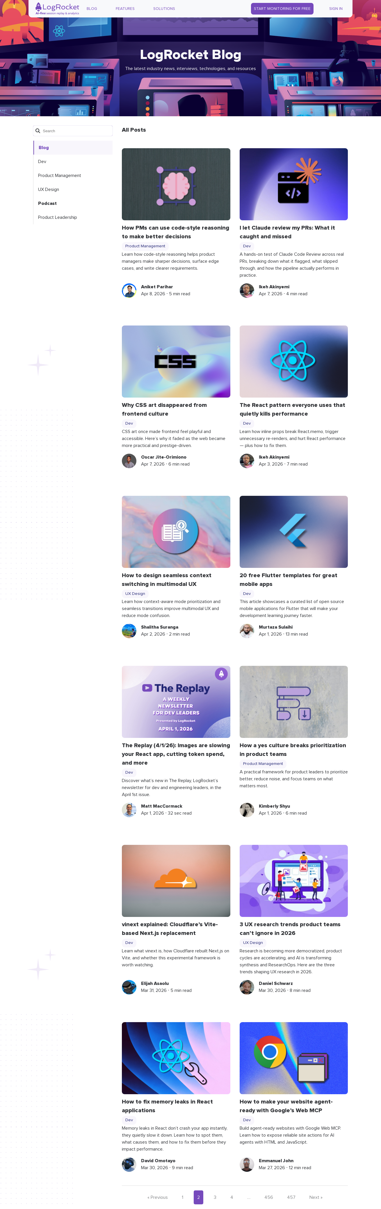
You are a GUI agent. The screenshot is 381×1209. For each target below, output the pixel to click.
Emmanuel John (276, 1161)
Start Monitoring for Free (282, 9)
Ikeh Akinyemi (274, 287)
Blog (92, 9)
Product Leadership (57, 217)
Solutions (164, 9)
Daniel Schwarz (276, 983)
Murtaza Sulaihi (276, 627)
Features (125, 9)
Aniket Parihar (157, 287)
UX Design (48, 189)
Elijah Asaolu (155, 983)
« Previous (157, 1197)
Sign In (336, 9)
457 (291, 1197)
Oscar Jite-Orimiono (163, 457)
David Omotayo (158, 1161)
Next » (316, 1197)
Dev (42, 161)
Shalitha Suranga (159, 627)
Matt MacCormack (161, 806)
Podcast (47, 203)
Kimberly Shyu (274, 806)
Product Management (59, 175)
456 (268, 1197)
